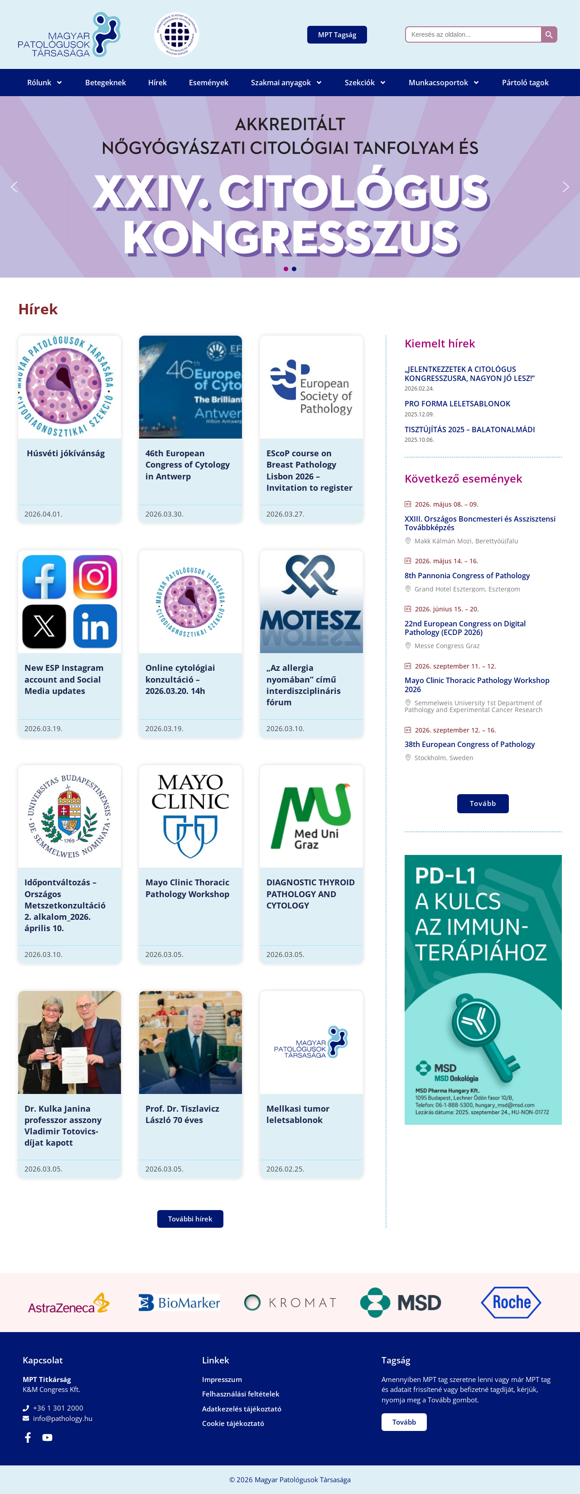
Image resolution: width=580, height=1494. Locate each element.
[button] (290, 187)
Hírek (157, 83)
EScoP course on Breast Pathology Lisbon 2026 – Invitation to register (309, 470)
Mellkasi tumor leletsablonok (297, 1114)
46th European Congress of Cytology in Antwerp (187, 464)
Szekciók (366, 82)
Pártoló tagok (525, 83)
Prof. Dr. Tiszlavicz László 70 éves (182, 1114)
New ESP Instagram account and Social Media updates (64, 679)
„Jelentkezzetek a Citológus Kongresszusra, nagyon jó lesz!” (470, 373)
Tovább (483, 803)
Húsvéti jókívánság (64, 453)
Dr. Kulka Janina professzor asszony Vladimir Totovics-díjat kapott (63, 1125)
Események (208, 83)
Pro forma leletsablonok (457, 404)
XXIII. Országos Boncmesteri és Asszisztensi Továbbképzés (480, 523)
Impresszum (222, 1379)
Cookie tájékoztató (233, 1423)
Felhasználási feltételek (241, 1393)
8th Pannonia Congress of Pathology (467, 576)
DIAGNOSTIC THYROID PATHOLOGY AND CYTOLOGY (310, 893)
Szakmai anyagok (287, 82)
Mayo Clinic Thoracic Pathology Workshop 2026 (477, 684)
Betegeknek (105, 83)
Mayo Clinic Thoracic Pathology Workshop (187, 888)
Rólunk (45, 82)
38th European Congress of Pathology (470, 744)
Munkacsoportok (444, 82)
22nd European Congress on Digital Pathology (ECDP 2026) (465, 628)
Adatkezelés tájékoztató (241, 1408)
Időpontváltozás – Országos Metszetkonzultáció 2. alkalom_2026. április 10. (65, 905)
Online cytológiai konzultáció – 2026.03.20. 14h (180, 679)
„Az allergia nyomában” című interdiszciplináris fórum (303, 685)
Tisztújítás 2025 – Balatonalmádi (470, 430)
